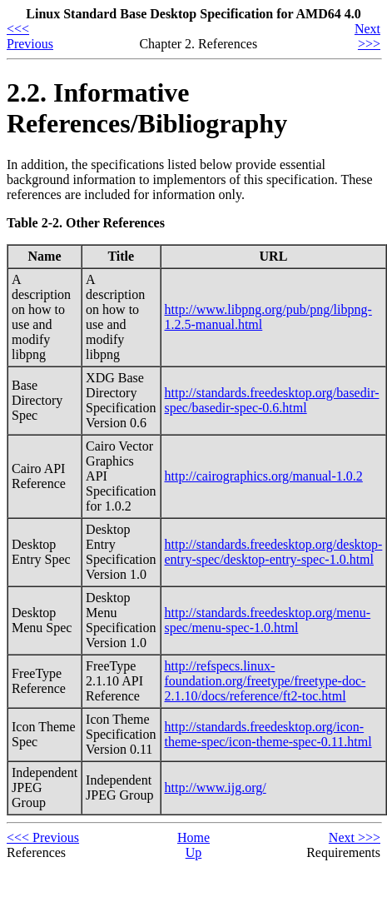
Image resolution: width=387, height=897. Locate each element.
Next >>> (367, 36)
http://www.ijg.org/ (215, 787)
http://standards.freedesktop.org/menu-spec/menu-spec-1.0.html (268, 620)
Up (194, 852)
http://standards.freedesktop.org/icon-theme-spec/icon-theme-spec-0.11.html (268, 734)
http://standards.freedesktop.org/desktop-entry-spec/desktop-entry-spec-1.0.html (274, 551)
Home (193, 837)
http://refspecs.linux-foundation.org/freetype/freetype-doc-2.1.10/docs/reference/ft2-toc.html (265, 681)
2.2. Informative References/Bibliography (147, 107)
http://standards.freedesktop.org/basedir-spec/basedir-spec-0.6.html (272, 400)
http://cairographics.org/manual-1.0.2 (264, 476)
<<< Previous (30, 36)
